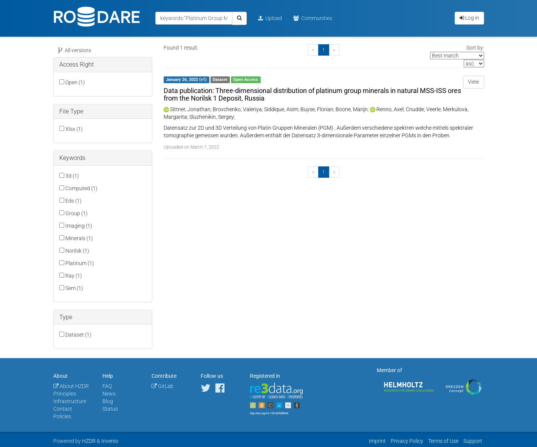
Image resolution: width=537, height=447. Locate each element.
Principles (64, 394)
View (473, 82)
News (109, 394)
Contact (62, 409)
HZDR (89, 441)
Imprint (377, 441)
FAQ (107, 386)
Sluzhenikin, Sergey (211, 117)
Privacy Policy (407, 441)
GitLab (162, 386)
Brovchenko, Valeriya (237, 109)
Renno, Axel (390, 109)
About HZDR (71, 386)
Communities (312, 18)
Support (472, 441)
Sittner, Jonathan (190, 109)
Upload (270, 18)
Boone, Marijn (352, 109)
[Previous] (313, 50)
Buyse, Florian (316, 109)
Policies (62, 416)
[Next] (334, 50)
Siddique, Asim (281, 109)
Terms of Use (443, 441)
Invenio (109, 441)
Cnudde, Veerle (423, 109)
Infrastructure (69, 401)
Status (110, 409)
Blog (107, 401)
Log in (469, 18)
